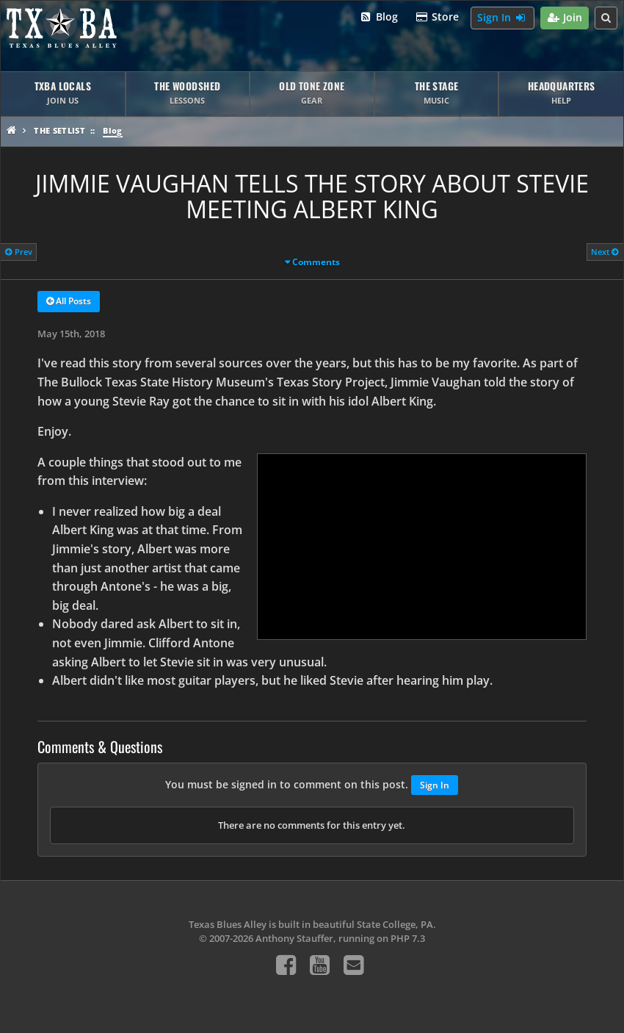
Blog (378, 17)
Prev (18, 251)
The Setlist (59, 130)
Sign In (502, 18)
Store (438, 17)
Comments (316, 262)
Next (605, 251)
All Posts (68, 302)
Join (565, 18)
